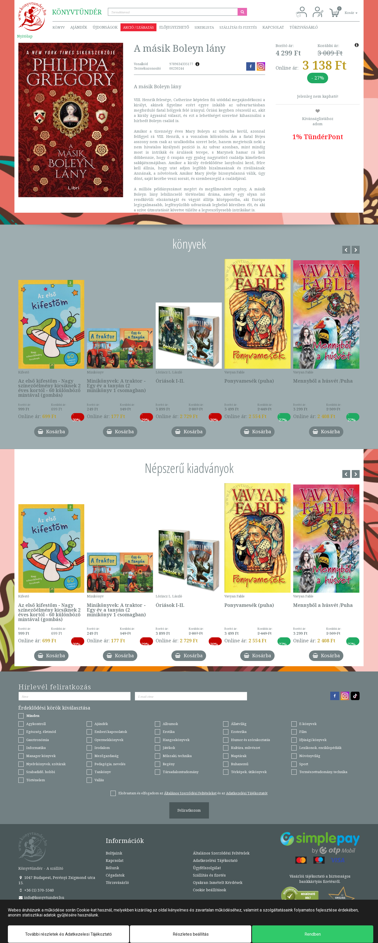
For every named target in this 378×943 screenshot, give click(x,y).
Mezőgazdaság (106, 755)
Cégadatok (115, 875)
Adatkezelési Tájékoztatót (246, 793)
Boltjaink (114, 853)
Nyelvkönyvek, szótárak (46, 764)
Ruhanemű (239, 764)
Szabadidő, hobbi (40, 771)
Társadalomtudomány (180, 771)
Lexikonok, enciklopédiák (320, 747)
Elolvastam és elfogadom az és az (192, 793)
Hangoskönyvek (176, 739)
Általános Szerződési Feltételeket (190, 793)
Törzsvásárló (304, 27)
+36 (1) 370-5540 (36, 890)
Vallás (99, 780)
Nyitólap (25, 36)
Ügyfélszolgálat (207, 867)
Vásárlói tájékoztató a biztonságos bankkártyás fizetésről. (320, 879)
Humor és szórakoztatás (250, 739)
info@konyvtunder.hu (41, 897)
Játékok (169, 747)
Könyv (58, 27)
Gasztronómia (37, 739)
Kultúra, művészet (245, 747)
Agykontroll (36, 723)
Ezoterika (238, 731)
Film (303, 731)
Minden (32, 715)
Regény (169, 764)
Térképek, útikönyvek (249, 771)
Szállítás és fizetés (238, 27)
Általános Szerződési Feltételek (221, 853)
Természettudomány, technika (323, 771)
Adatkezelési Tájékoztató (215, 860)
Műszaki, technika (177, 755)
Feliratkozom (189, 810)
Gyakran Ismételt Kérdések (217, 882)
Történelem (35, 780)
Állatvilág (238, 723)
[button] (345, 9)
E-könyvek (308, 723)
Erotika (169, 731)
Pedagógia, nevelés (109, 764)
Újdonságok (105, 27)
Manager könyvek (41, 755)
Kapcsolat (273, 27)
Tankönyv (102, 771)
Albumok (170, 723)
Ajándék (78, 27)
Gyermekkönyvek (108, 739)
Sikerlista (204, 27)
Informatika (36, 747)
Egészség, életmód (41, 731)
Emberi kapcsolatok (110, 731)
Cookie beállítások (209, 889)
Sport (303, 764)
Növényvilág (309, 755)
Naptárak (238, 755)
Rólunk (112, 867)
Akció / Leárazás (138, 27)
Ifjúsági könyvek (313, 739)
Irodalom (102, 747)
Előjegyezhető (174, 27)
